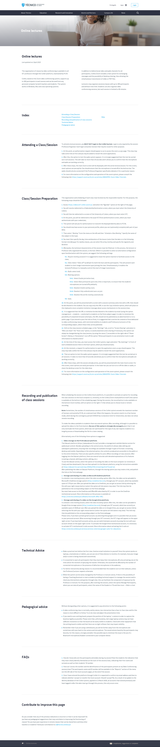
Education (43, 13)
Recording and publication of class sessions (77, 120)
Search (136, 12)
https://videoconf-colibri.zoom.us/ (80, 205)
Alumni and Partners (88, 13)
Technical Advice (67, 122)
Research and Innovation (64, 13)
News (123, 13)
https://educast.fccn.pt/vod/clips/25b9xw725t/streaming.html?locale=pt (89, 467)
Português (113, 5)
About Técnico (26, 13)
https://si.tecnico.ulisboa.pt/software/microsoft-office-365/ (82, 496)
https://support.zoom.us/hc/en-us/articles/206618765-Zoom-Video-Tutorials (99, 177)
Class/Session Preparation (71, 117)
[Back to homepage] (23, 743)
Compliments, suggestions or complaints (124, 743)
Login (134, 5)
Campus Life (108, 13)
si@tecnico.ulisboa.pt (63, 725)
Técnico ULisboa (33, 5)
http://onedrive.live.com (96, 481)
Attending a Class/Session (71, 114)
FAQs (103, 117)
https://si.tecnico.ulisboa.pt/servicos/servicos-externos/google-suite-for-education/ (91, 529)
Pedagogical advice (68, 125)
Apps (122, 5)
